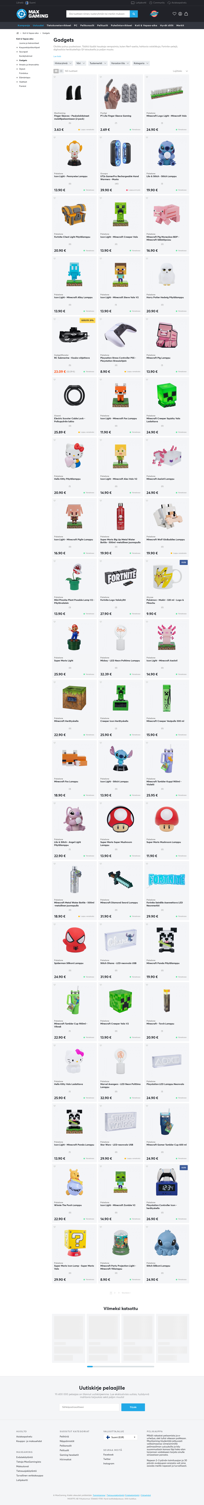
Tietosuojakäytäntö (26, 1471)
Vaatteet (23, 82)
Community (157, 3)
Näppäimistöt (67, 1441)
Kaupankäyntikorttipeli (29, 48)
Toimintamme (99, 1495)
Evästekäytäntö (24, 1457)
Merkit (180, 25)
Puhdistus (23, 73)
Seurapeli (23, 52)
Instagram (108, 1463)
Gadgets (46, 33)
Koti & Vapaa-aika (146, 25)
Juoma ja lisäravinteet (29, 43)
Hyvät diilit (167, 25)
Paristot (22, 86)
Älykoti (22, 69)
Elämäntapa (24, 78)
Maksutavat (22, 1466)
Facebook (108, 1455)
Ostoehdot (146, 1495)
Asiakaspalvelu (179, 3)
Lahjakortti (141, 3)
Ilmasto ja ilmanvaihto (29, 65)
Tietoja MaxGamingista (28, 1462)
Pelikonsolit (87, 25)
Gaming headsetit (69, 1455)
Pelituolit (102, 25)
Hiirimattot (65, 1459)
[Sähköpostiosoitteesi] (89, 1407)
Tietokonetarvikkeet (59, 25)
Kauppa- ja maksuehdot (29, 1441)
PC (75, 25)
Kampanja (24, 25)
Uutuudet (38, 25)
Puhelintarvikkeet (121, 25)
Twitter (107, 1459)
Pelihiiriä (64, 1437)
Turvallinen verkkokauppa (29, 1475)
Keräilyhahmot (25, 56)
